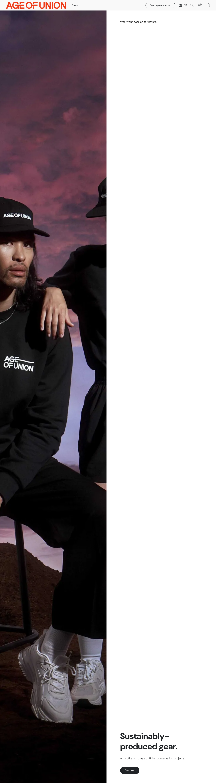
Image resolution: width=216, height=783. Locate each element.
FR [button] (185, 5)
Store (75, 5)
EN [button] (180, 5)
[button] (36, 5)
